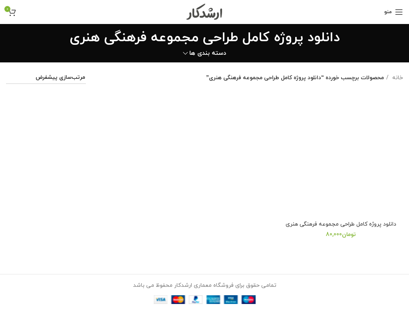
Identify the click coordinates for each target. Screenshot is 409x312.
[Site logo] (204, 11)
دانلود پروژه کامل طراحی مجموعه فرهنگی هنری (341, 224)
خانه (397, 78)
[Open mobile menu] (393, 12)
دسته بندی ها (207, 53)
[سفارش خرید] (46, 78)
